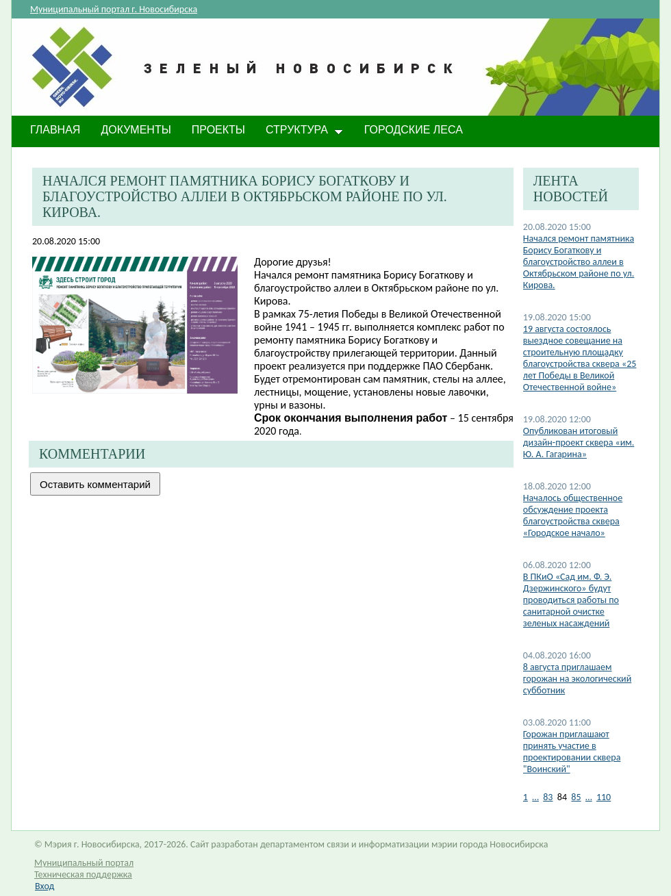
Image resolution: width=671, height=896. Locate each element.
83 (548, 797)
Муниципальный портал (84, 863)
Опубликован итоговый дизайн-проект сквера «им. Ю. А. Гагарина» (578, 442)
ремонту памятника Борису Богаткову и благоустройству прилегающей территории (354, 346)
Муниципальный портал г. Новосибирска (113, 9)
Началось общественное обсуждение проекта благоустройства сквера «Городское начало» (572, 515)
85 (576, 797)
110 (603, 797)
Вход (44, 886)
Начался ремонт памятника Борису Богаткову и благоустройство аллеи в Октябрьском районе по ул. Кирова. (578, 262)
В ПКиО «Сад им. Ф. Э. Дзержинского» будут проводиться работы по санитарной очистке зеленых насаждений (571, 600)
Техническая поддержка (83, 874)
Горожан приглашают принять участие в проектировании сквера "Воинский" (572, 751)
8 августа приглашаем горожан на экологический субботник (577, 678)
